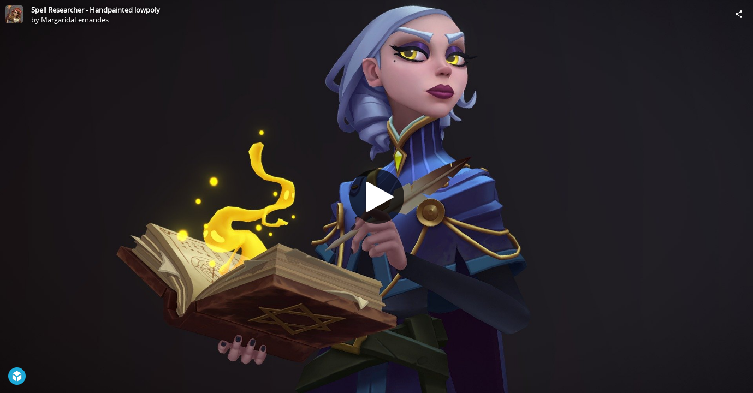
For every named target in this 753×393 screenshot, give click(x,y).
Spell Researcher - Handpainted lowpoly (95, 10)
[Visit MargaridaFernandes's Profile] (14, 14)
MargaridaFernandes (75, 20)
